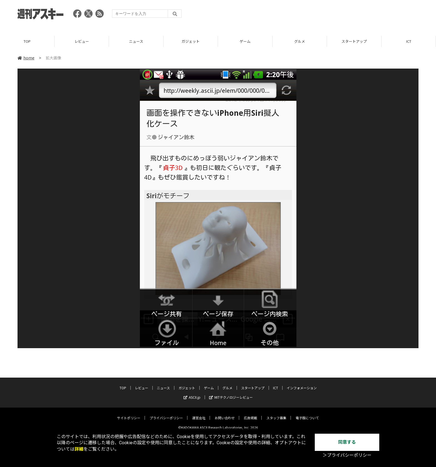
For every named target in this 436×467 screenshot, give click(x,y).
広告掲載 (250, 413)
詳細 (79, 449)
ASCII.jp (192, 393)
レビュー (82, 41)
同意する (347, 442)
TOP (27, 41)
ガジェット (191, 41)
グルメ (299, 41)
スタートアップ (354, 41)
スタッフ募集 (276, 413)
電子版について (307, 413)
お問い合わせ (225, 413)
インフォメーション (302, 383)
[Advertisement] (317, 15)
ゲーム (245, 41)
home (26, 58)
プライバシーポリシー (166, 413)
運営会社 (198, 413)
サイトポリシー (128, 413)
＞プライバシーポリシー (347, 455)
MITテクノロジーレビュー (231, 393)
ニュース (136, 41)
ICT (408, 41)
